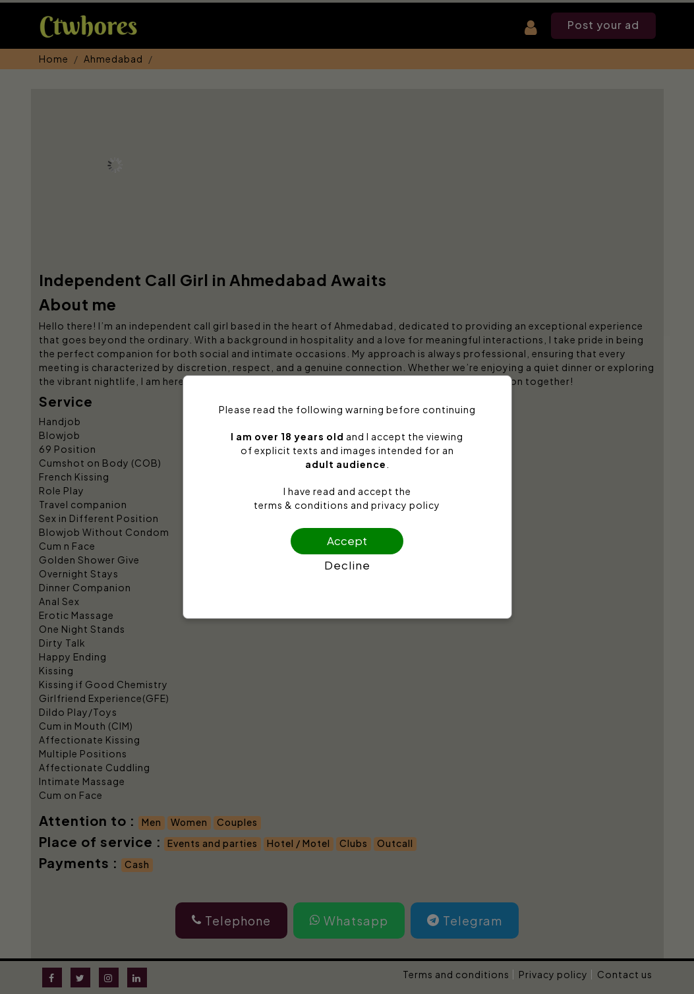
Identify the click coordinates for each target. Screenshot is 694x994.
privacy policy (405, 505)
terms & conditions (301, 505)
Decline (347, 565)
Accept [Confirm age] (347, 540)
